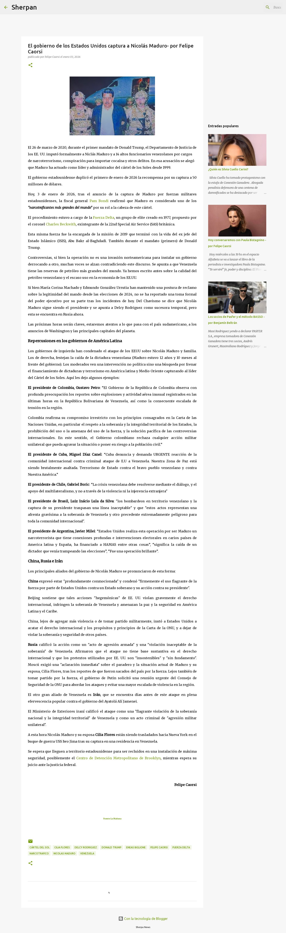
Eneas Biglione (136, 847)
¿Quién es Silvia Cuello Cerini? (228, 169)
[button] (30, 65)
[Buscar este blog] (261, 7)
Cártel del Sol (40, 847)
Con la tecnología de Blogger (143, 918)
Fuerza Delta (181, 847)
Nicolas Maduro (64, 853)
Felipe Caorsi (159, 847)
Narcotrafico (39, 853)
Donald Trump (111, 847)
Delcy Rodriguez (86, 847)
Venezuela (87, 853)
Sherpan (24, 7)
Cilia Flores (62, 847)
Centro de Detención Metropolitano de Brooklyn (118, 758)
